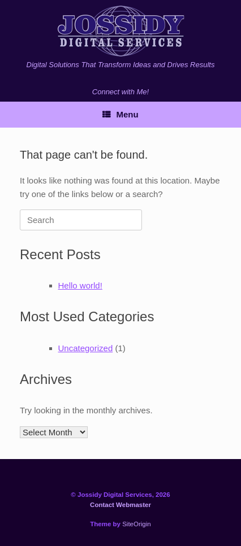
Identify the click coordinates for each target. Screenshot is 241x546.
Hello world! (80, 285)
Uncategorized (85, 348)
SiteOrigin (136, 524)
